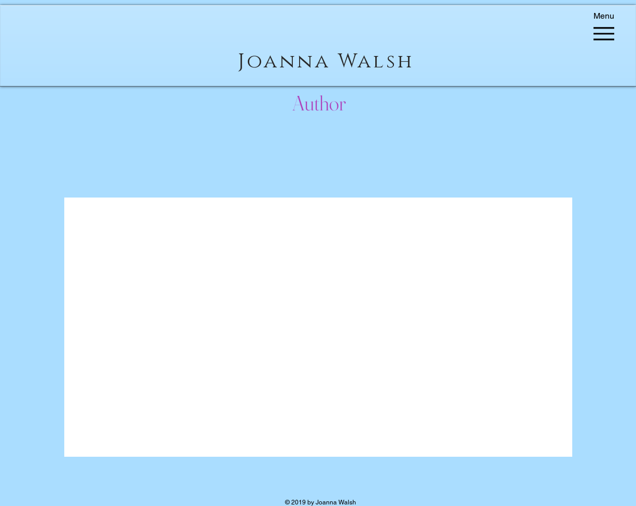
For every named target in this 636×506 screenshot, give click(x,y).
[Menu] (604, 29)
